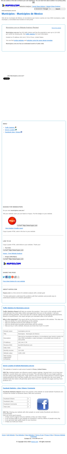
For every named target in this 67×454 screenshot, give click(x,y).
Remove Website (60, 435)
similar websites (19, 40)
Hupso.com (34, 441)
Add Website (11, 435)
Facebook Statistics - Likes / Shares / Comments (19, 388)
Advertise (34, 436)
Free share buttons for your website (14, 281)
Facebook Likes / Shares (13, 132)
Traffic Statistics (10, 127)
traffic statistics (30, 34)
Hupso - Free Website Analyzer (12, 253)
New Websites (29, 435)
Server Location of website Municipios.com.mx (18, 365)
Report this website (56, 28)
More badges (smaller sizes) (14, 228)
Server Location (11, 130)
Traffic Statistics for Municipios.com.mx (16, 308)
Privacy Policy (49, 435)
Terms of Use (39, 435)
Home (4, 435)
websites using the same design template (39, 40)
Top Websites (20, 435)
